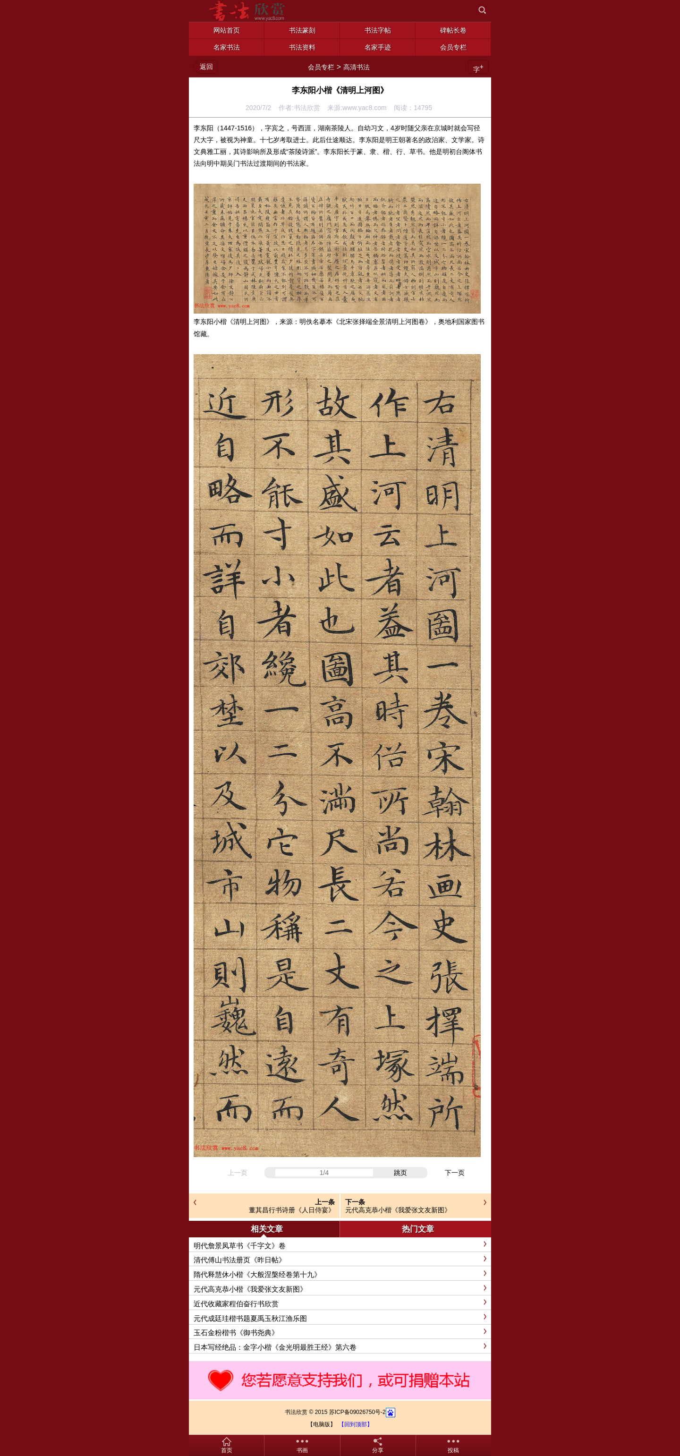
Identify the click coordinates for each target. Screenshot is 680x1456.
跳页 (400, 1172)
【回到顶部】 (356, 1424)
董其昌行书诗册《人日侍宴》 (292, 1210)
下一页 (455, 1172)
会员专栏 (321, 67)
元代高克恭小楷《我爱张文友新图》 (398, 1210)
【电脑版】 (321, 1424)
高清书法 (356, 67)
